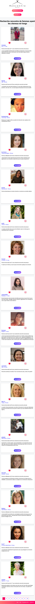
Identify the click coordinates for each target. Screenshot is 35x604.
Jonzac (3, 224)
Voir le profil (17, 58)
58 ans (8, 438)
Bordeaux (4, 295)
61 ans (7, 331)
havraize (3, 259)
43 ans (7, 224)
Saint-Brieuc (4, 509)
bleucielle (4, 472)
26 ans (7, 474)
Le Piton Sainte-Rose (6, 545)
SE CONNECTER (17, 14)
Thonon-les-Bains (5, 153)
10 (27, 598)
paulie (3, 223)
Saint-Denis (4, 438)
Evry (2, 46)
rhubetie (3, 579)
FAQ (17, 602)
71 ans (5, 46)
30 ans (11, 153)
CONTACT (32, 602)
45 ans (9, 189)
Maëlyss (3, 508)
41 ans (8, 295)
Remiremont (4, 189)
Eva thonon (4, 152)
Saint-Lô (3, 581)
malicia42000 (5, 294)
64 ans (5, 367)
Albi (2, 82)
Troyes (3, 402)
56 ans (6, 402)
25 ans (9, 509)
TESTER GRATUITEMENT (17, 10)
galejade (3, 437)
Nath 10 (3, 401)
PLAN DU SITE (25, 602)
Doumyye (4, 330)
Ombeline (4, 45)
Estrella (3, 187)
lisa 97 (3, 544)
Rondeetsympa (5, 116)
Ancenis (3, 474)
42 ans (8, 117)
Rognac (3, 331)
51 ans (7, 260)
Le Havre (3, 260)
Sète (3, 367)
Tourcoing (4, 117)
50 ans (5, 82)
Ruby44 (3, 80)
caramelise (4, 366)
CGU (20, 602)
